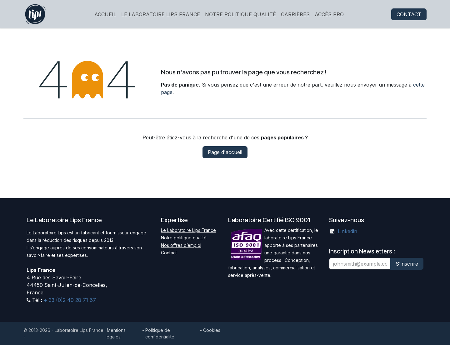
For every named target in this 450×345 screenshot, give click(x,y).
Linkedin (347, 231)
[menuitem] (105, 14)
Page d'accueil (225, 152)
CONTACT (409, 14)
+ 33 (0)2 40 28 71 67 (69, 300)
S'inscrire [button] (407, 264)
